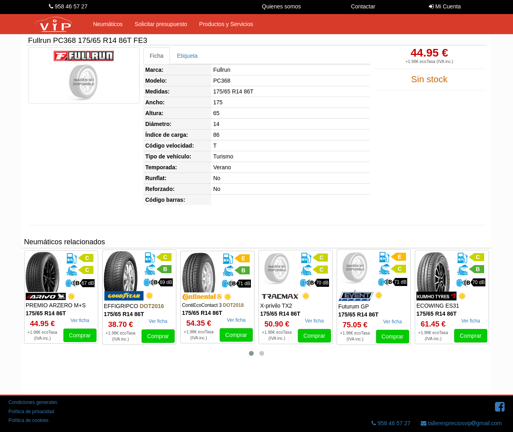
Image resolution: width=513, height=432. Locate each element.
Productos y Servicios (226, 24)
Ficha (157, 56)
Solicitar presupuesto (161, 24)
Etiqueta (187, 56)
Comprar (80, 335)
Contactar (363, 6)
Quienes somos (281, 6)
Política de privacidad (31, 411)
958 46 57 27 (68, 6)
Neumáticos (108, 24)
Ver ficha (80, 320)
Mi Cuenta (445, 6)
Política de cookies (28, 420)
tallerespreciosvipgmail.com (461, 423)
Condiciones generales (32, 402)
